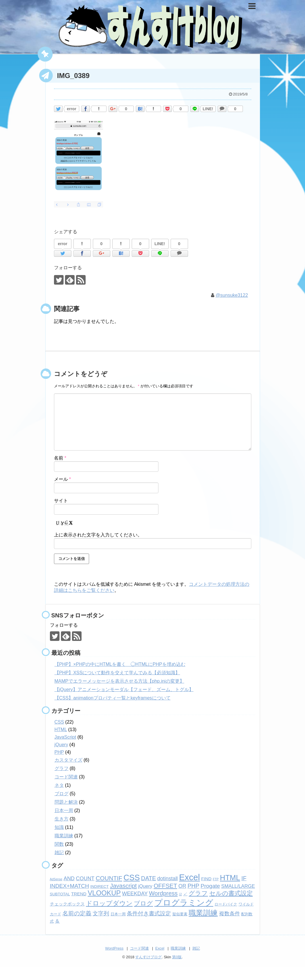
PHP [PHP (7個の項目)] (193, 886)
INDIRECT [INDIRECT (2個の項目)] (99, 886)
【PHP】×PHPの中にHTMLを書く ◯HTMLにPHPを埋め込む (120, 664)
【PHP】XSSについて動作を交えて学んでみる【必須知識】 (117, 672)
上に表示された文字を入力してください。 (98, 534)
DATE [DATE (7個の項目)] (148, 878)
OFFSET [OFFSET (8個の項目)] (165, 885)
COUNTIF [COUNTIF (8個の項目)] (109, 878)
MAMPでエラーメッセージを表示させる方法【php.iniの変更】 (119, 681)
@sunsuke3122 (232, 295)
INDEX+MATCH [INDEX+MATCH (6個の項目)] (69, 886)
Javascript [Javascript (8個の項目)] (123, 885)
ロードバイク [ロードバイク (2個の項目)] (225, 904)
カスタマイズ (68, 760)
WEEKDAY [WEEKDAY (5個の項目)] (134, 893)
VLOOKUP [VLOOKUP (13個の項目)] (104, 893)
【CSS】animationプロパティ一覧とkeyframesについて (113, 697)
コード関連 (66, 776)
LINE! (208, 108)
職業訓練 (64, 835)
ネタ (59, 785)
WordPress (114, 948)
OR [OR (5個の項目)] (182, 886)
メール (62, 479)
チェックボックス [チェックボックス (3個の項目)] (67, 903)
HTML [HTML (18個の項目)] (230, 878)
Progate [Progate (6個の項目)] (210, 886)
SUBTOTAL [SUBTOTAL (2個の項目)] (60, 894)
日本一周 (64, 810)
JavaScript (65, 737)
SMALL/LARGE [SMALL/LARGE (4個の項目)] (238, 886)
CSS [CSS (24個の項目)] (131, 877)
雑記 (59, 852)
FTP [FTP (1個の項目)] (216, 879)
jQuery (61, 744)
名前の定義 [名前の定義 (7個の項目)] (76, 913)
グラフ (61, 768)
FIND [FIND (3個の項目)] (206, 878)
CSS (59, 722)
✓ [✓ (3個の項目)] (185, 893)
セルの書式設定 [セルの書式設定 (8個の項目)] (231, 893)
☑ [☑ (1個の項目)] (180, 894)
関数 (59, 844)
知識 (59, 827)
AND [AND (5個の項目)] (69, 878)
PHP (59, 752)
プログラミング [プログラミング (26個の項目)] (183, 902)
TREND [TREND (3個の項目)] (78, 893)
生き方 (61, 818)
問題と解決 (66, 802)
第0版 (177, 957)
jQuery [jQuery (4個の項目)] (145, 886)
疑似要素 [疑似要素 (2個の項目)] (179, 914)
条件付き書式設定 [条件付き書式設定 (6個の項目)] (149, 913)
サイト (61, 500)
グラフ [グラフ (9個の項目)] (198, 893)
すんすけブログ (148, 957)
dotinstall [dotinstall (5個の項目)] (167, 878)
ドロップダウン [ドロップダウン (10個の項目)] (109, 903)
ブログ (61, 793)
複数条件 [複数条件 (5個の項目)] (229, 914)
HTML (61, 729)
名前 (60, 458)
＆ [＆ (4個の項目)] (57, 921)
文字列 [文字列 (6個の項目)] (101, 913)
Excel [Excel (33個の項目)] (189, 877)
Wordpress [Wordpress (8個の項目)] (163, 893)
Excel (159, 948)
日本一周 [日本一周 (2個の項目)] (118, 914)
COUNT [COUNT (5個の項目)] (85, 878)
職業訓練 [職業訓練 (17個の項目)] (203, 913)
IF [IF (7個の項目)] (244, 878)
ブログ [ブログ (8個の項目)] (143, 903)
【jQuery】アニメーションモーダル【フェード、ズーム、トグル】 (124, 689)
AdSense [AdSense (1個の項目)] (56, 879)
